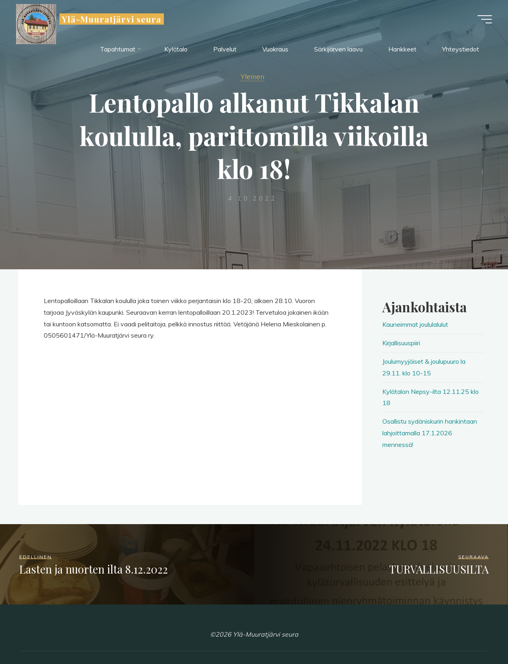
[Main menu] (484, 19)
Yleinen (252, 76)
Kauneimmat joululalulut (415, 324)
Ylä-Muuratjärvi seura (111, 19)
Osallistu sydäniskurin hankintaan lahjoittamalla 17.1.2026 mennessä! (429, 433)
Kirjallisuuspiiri (401, 343)
